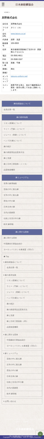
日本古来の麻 (9, 207)
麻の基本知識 (10, 275)
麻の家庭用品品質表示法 (14, 152)
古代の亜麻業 (9, 213)
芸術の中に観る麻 (11, 189)
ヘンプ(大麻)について (13, 141)
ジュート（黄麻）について (15, 135)
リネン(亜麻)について (13, 123)
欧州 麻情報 (8, 224)
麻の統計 (7, 146)
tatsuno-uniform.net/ (19, 76)
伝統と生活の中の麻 (12, 218)
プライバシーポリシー (28, 419)
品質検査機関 (9, 170)
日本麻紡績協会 (25, 429)
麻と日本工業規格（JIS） (17, 321)
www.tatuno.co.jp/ (18, 34)
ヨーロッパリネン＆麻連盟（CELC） (19, 250)
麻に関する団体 (10, 238)
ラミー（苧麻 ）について (14, 129)
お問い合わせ (10, 401)
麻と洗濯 (7, 158)
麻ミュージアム (11, 353)
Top (6, 257)
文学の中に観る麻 (11, 195)
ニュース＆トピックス (11, 419)
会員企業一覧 (9, 110)
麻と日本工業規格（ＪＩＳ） (16, 164)
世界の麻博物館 (10, 183)
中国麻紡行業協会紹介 (13, 244)
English (25, 421)
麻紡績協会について (13, 262)
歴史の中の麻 (9, 201)
